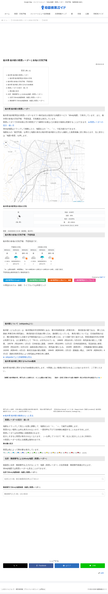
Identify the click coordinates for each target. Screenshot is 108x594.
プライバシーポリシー (33, 591)
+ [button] (6, 144)
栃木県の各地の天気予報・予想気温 (21, 82)
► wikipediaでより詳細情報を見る (17, 359)
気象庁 (102, 279)
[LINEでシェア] (92, 567)
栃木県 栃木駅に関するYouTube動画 (21, 85)
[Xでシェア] (15, 567)
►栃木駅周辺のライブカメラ (84, 282)
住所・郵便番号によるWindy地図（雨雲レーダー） (27, 95)
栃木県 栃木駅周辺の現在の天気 (22, 79)
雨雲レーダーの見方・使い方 (18, 89)
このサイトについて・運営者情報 (13, 591)
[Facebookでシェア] (41, 567)
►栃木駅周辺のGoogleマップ (14, 282)
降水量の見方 (15, 92)
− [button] (6, 147)
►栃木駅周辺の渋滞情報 (37, 282)
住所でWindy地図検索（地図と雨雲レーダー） (27, 99)
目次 (24, 70)
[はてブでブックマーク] (67, 567)
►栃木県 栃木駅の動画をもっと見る (18, 417)
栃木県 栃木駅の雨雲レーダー (19, 75)
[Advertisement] (54, 41)
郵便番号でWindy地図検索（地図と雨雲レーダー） (29, 102)
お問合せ (45, 591)
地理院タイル (80, 203)
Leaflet (74, 203)
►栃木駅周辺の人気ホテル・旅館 (60, 282)
